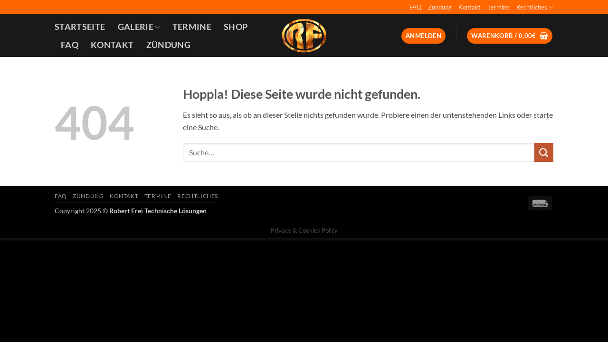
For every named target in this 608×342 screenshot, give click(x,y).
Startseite (80, 27)
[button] (423, 36)
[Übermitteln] (543, 152)
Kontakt (469, 7)
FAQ (415, 7)
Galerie (139, 27)
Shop (235, 27)
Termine (498, 7)
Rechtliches (534, 7)
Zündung (440, 7)
